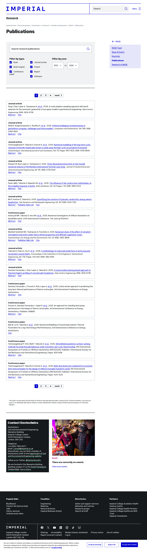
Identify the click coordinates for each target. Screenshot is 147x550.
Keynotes (116, 56)
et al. (40, 106)
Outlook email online (14, 513)
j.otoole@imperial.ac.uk (23, 448)
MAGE (71, 25)
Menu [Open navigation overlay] (136, 9)
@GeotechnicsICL (33, 460)
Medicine (44, 506)
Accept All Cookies (129, 545)
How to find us (25, 469)
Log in (67, 535)
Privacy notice (97, 532)
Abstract (12, 115)
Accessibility (56, 532)
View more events (59, 466)
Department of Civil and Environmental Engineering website (27, 454)
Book (14, 62)
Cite (19, 115)
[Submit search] (126, 9)
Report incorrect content (51, 535)
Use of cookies (113, 532)
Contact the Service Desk (17, 506)
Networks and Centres (84, 506)
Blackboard (11, 504)
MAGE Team (117, 48)
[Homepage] (48, 8)
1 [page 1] (36, 95)
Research (12, 18)
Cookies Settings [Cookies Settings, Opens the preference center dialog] (94, 545)
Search (88, 49)
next (57, 95)
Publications (79, 25)
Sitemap (44, 532)
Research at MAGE (119, 64)
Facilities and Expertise (59, 25)
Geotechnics (36, 25)
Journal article (38, 62)
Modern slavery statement (76, 532)
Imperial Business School (51, 511)
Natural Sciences (48, 508)
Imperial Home (11, 25)
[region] (73, 545)
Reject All (111, 545)
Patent (35, 67)
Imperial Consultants (118, 516)
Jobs (8, 508)
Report (35, 71)
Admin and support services (87, 504)
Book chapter (17, 67)
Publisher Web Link (26, 205)
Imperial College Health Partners (123, 508)
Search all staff (81, 511)
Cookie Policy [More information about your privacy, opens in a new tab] (56, 548)
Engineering (46, 504)
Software (36, 76)
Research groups (24, 25)
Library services (13, 511)
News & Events (118, 52)
